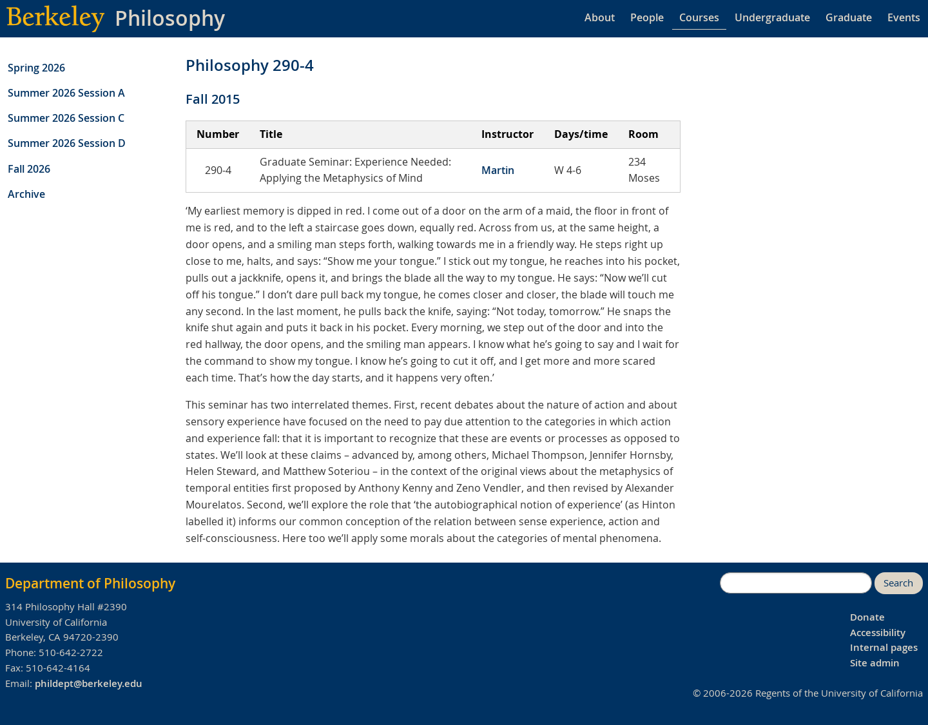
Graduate (849, 17)
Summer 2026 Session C (66, 118)
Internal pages (884, 647)
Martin (497, 170)
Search (898, 583)
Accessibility (877, 632)
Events (903, 17)
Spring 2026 (36, 68)
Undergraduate (772, 17)
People (647, 17)
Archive (26, 194)
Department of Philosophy (90, 583)
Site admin (875, 663)
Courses (699, 17)
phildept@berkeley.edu (88, 683)
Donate (867, 617)
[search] (796, 583)
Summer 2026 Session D (67, 143)
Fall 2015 (213, 99)
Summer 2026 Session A (66, 93)
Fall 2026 (29, 169)
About (600, 17)
